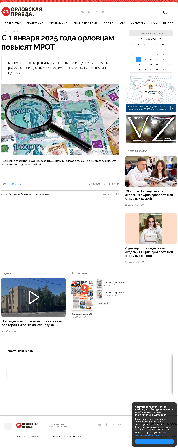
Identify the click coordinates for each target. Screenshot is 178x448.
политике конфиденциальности (151, 435)
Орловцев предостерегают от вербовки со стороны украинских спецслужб (31, 323)
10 (169, 54)
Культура (138, 23)
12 (139, 59)
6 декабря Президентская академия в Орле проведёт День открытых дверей (149, 252)
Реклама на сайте (74, 436)
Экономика (58, 23)
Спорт (108, 23)
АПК (122, 23)
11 (132, 59)
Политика (35, 23)
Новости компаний (138, 151)
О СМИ (56, 436)
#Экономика (15, 183)
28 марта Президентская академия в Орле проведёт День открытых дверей (149, 195)
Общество (12, 23)
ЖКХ (154, 23)
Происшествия (85, 23)
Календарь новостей (151, 33)
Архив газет (80, 273)
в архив (103, 303)
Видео (168, 23)
